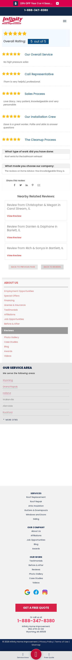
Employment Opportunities (19, 291)
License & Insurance (15, 305)
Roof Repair (36, 501)
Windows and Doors (36, 514)
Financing (9, 300)
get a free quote (36, 608)
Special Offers (11, 295)
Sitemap (36, 644)
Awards (8, 351)
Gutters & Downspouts (36, 510)
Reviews (9, 330)
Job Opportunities (14, 319)
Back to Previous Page (23, 267)
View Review (14, 216)
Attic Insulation (36, 505)
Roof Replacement (36, 497)
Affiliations (9, 314)
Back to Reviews (52, 267)
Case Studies (11, 342)
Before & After (12, 323)
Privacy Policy (46, 641)
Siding (36, 518)
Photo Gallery (11, 337)
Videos (7, 356)
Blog (6, 346)
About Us (11, 282)
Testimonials (11, 310)
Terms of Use (61, 641)
